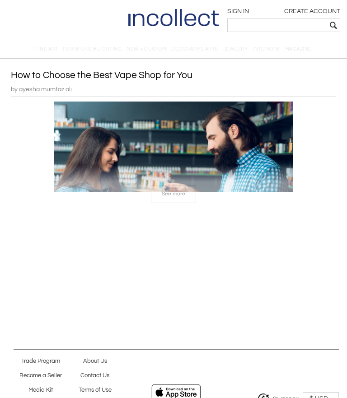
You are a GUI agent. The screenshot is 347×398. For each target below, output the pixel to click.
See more (173, 194)
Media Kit (40, 390)
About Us (95, 361)
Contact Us (94, 376)
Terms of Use (95, 390)
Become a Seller (40, 376)
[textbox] (277, 25)
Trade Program (40, 361)
